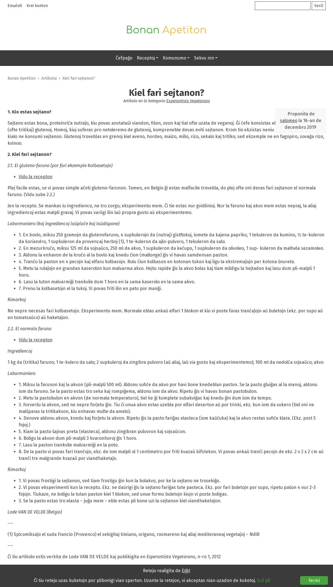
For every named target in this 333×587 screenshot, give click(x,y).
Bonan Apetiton (21, 78)
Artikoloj (49, 78)
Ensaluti (15, 5)
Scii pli (263, 580)
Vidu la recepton (35, 176)
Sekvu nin (204, 58)
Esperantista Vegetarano (188, 101)
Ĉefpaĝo (124, 58)
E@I (186, 570)
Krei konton (37, 5)
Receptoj (146, 58)
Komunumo (174, 58)
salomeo (288, 120)
